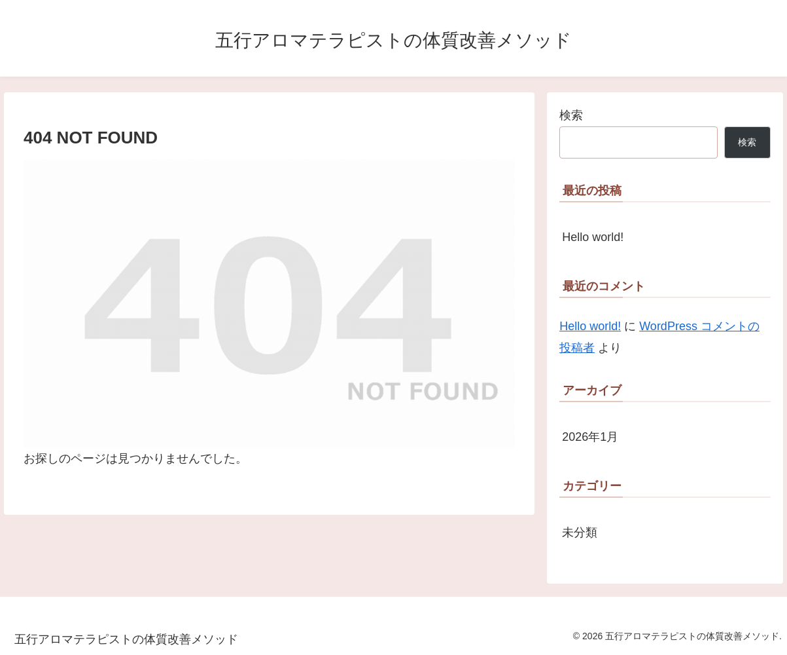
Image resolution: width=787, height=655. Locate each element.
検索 (571, 115)
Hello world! (592, 237)
